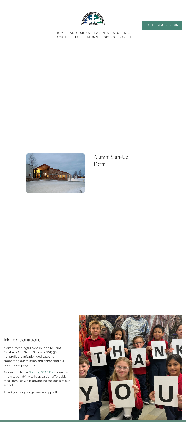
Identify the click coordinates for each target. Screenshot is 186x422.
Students (121, 33)
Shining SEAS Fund (43, 372)
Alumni (93, 37)
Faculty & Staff (68, 37)
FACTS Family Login (162, 25)
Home (61, 33)
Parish (125, 37)
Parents (101, 33)
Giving (109, 37)
